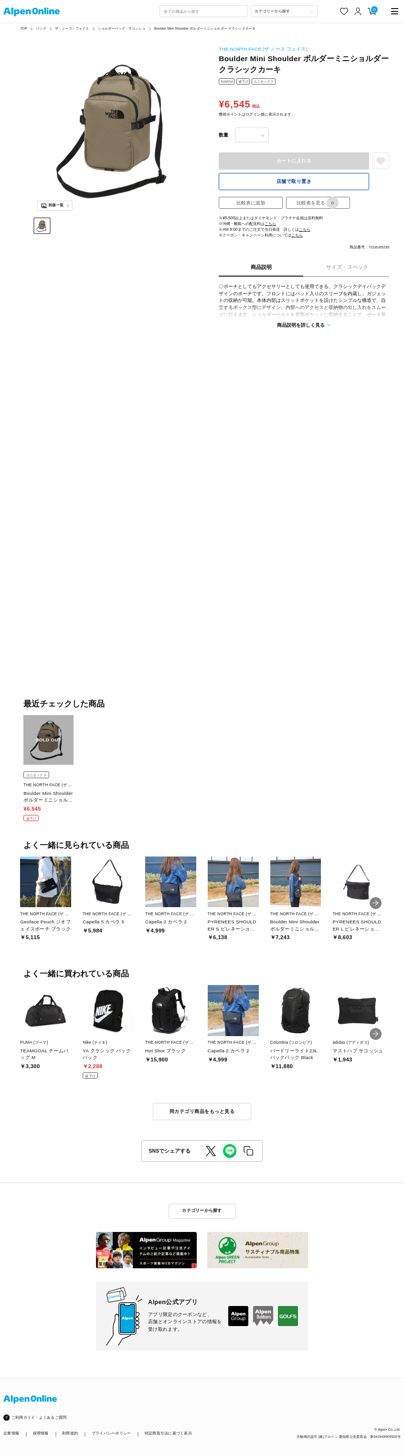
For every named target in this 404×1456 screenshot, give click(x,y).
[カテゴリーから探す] (284, 11)
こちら (270, 223)
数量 (223, 135)
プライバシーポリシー (111, 1433)
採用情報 (41, 1433)
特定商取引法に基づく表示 (168, 1433)
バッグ (41, 28)
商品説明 (261, 267)
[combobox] (203, 11)
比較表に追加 (250, 202)
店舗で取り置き (293, 181)
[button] (376, 903)
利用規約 (70, 1433)
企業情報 (11, 1433)
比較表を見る (318, 203)
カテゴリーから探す (202, 1210)
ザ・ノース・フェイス (72, 28)
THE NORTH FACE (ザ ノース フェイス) (263, 49)
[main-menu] (395, 11)
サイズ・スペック (347, 267)
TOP (23, 28)
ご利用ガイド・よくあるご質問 (39, 1417)
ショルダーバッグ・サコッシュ (122, 28)
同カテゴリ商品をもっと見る (202, 1111)
